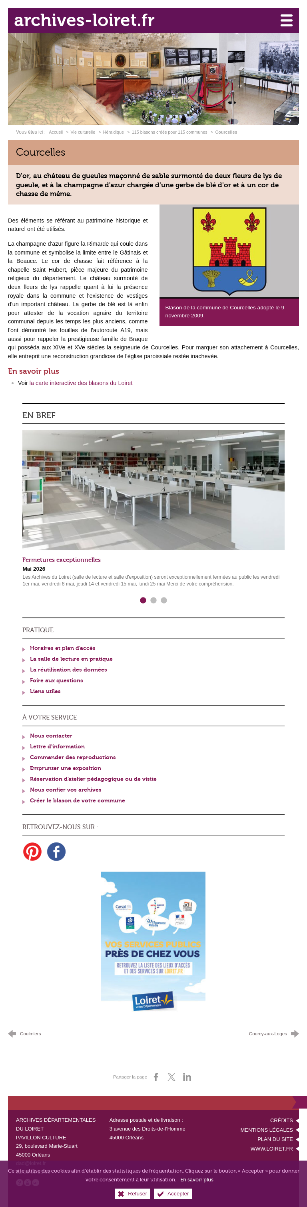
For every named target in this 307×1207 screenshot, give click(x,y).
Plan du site (275, 1139)
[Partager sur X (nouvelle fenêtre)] (171, 1077)
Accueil (56, 132)
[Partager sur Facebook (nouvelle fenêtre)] (156, 1077)
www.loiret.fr (272, 1149)
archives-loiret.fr (84, 20)
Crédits (281, 1120)
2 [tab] (153, 601)
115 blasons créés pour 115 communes (169, 132)
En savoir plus (196, 1185)
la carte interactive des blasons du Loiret (81, 383)
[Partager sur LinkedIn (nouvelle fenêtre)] (187, 1077)
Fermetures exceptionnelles (61, 559)
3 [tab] (164, 601)
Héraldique (113, 132)
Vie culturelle (83, 132)
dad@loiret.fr (31, 1163)
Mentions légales (267, 1130)
